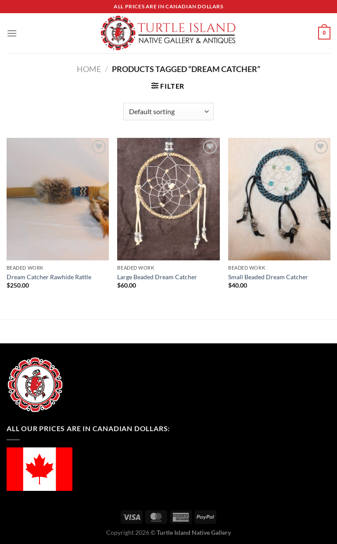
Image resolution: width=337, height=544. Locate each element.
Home (89, 69)
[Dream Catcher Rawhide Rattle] (58, 199)
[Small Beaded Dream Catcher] (279, 199)
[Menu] (12, 33)
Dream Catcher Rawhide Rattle (49, 277)
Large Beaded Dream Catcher (157, 277)
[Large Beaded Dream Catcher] (168, 199)
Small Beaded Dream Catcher (268, 277)
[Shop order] (168, 111)
